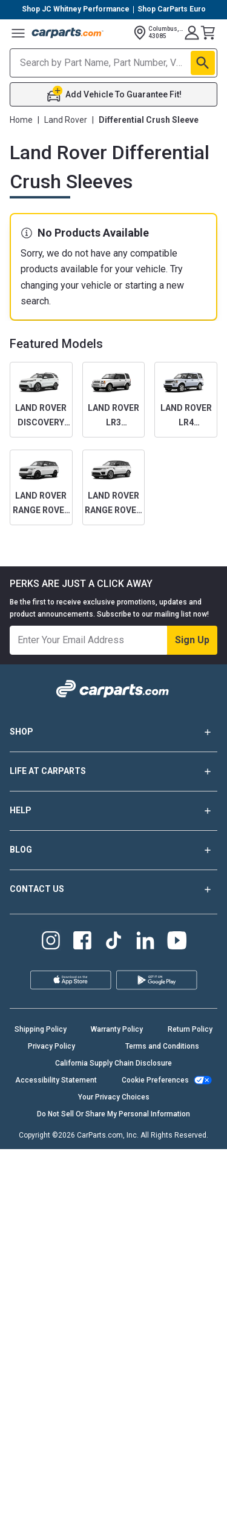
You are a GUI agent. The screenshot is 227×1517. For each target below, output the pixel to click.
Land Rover (65, 120)
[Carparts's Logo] (67, 32)
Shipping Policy (41, 1029)
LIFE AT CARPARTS (113, 771)
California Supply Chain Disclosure (113, 1063)
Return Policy (190, 1029)
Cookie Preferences (155, 1080)
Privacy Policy (51, 1046)
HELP (113, 811)
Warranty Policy (117, 1029)
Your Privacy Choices (114, 1097)
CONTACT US (113, 889)
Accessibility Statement (56, 1080)
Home (21, 120)
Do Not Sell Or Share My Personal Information (113, 1114)
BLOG (113, 850)
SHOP (113, 732)
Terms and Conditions (162, 1046)
